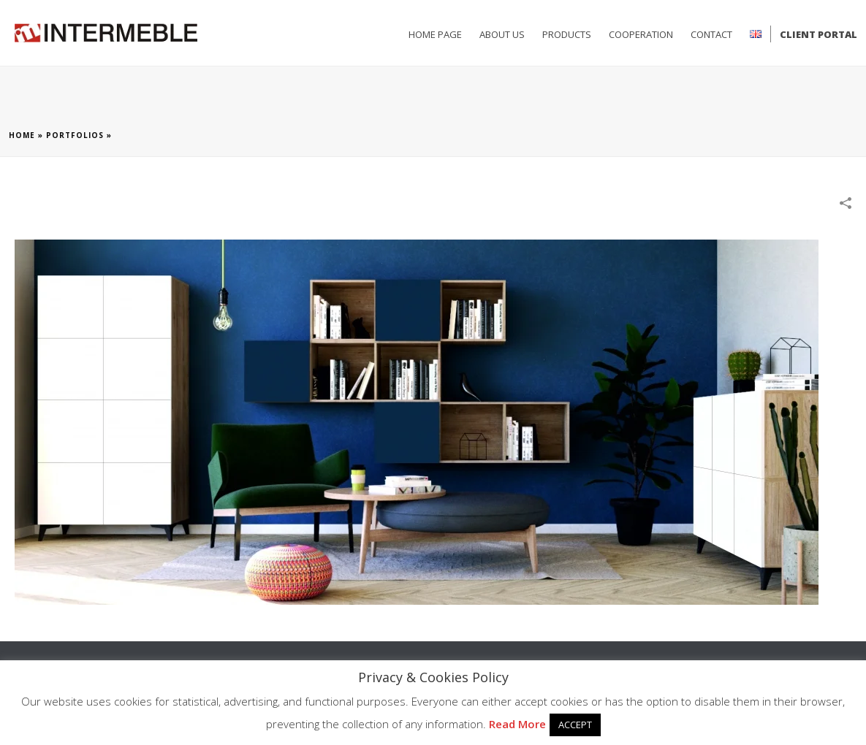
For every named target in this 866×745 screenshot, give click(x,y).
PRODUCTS (566, 34)
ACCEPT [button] (575, 724)
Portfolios (75, 135)
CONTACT (711, 34)
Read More (517, 724)
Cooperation (641, 34)
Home (22, 135)
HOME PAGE (435, 34)
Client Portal (818, 34)
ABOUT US (502, 34)
